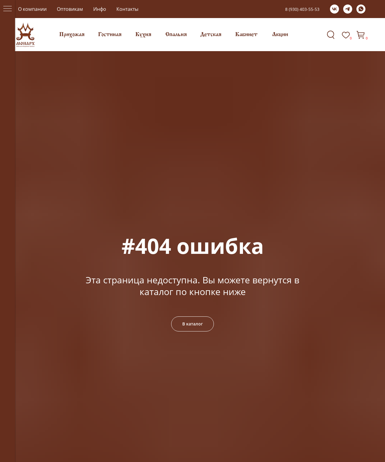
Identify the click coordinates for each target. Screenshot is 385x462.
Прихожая (72, 34)
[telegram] (347, 9)
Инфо (99, 9)
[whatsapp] (360, 9)
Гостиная (110, 34)
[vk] (334, 9)
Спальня (176, 34)
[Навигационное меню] (7, 9)
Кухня (143, 34)
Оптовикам (70, 9)
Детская (210, 34)
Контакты (127, 9)
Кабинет (246, 34)
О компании (32, 9)
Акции (280, 34)
